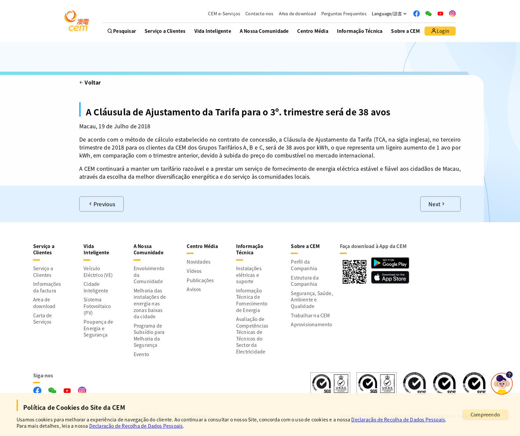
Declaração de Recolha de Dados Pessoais (398, 419)
